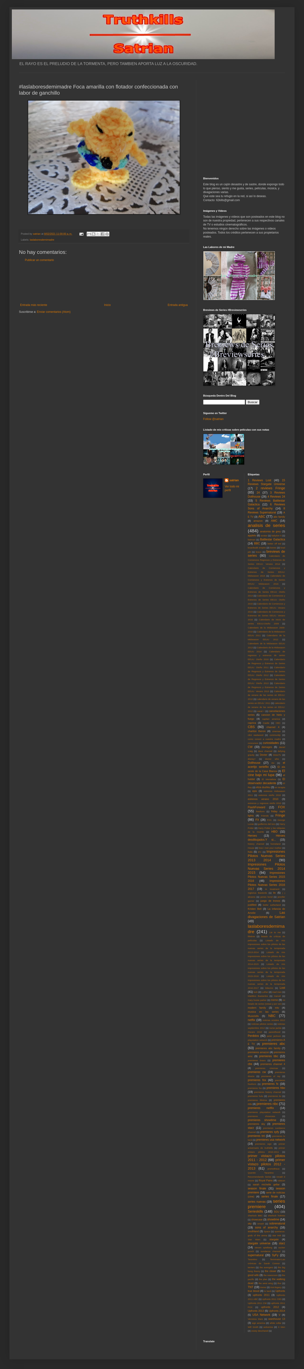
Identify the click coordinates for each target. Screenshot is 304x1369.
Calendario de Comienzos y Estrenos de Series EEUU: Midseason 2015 (266, 572)
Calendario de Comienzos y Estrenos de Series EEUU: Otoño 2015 (266, 599)
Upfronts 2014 (277, 1310)
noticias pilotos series (262, 1024)
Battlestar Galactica (272, 539)
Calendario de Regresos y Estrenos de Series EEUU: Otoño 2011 (266, 663)
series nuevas (257, 1201)
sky (250, 1223)
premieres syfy (269, 1132)
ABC (261, 516)
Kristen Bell (255, 908)
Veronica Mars (255, 1319)
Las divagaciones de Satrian (266, 915)
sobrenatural (277, 1223)
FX (257, 819)
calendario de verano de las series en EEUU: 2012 (266, 707)
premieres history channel (267, 1092)
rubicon (281, 1180)
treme (263, 1287)
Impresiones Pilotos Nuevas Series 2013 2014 (266, 856)
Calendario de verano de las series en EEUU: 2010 (266, 695)
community (275, 735)
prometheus (274, 1168)
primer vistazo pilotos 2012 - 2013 (266, 1164)
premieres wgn (263, 1144)
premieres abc (273, 1044)
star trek (276, 1235)
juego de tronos (270, 900)
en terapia (280, 787)
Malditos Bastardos (258, 996)
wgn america (258, 1323)
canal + (261, 711)
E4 (273, 763)
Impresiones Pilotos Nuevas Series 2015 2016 (266, 877)
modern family (257, 1007)
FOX (281, 807)
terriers (251, 1267)
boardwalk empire (257, 547)
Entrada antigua (178, 305)
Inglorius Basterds (257, 893)
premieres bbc (268, 1056)
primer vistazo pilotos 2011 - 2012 (266, 1158)
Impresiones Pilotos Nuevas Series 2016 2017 (266, 885)
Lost (282, 987)
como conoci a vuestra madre (264, 739)
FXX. (269, 820)
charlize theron (257, 731)
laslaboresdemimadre (42, 239)
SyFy (275, 1255)
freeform (260, 811)
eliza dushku (263, 787)
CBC (278, 723)
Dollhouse (254, 762)
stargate (274, 1239)
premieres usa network (270, 1139)
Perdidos (253, 1036)
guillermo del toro (266, 824)
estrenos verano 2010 (263, 799)
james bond (266, 897)
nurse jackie (275, 1028)
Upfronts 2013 (256, 1310)
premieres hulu (255, 1096)
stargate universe (259, 1243)
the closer (270, 1271)
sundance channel (270, 1251)
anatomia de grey (270, 531)
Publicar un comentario (39, 260)
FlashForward (256, 807)
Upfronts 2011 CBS (272, 1299)
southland (253, 1231)
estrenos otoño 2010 (270, 795)
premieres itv (274, 1096)
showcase (257, 1219)
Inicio (107, 305)
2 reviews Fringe (270, 488)
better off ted (274, 543)
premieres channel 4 (272, 1064)
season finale (257, 1188)
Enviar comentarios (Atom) (54, 312)
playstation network (257, 1040)
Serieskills (255, 1211)
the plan (263, 1279)
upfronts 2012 (270, 1307)
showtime (273, 1219)
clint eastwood (256, 735)
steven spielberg (263, 1247)
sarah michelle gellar (266, 1184)
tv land (267, 1291)
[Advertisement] (104, 282)
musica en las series (263, 1011)
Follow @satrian (213, 419)
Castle (266, 723)
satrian (234, 480)
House (251, 848)
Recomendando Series (260, 1176)
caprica (252, 722)
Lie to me (275, 932)
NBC (271, 1016)
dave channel (265, 751)
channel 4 (272, 727)
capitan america (271, 719)
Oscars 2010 (255, 1032)
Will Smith (253, 1327)
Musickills (253, 1016)
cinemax (276, 731)
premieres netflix (261, 1108)
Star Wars (254, 1239)
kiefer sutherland (272, 905)
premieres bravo (257, 1060)
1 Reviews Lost (259, 480)
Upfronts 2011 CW (257, 1303)
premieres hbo (276, 1088)
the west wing (266, 1283)
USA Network (261, 1314)
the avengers (266, 1267)
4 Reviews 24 (276, 496)
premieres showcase (261, 1116)
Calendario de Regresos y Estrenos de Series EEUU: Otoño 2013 (266, 679)
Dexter (263, 754)
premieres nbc (267, 1104)
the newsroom (271, 1275)
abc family (279, 516)
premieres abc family (268, 1048)
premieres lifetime (257, 1100)
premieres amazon (258, 1052)
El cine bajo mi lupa (266, 773)
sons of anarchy (266, 1227)
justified (252, 904)
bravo (258, 552)
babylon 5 (277, 535)
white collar (275, 1323)
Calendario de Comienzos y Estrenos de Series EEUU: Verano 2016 (266, 615)
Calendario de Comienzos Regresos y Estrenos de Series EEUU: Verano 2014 (266, 560)
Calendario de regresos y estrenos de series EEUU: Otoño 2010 (266, 655)
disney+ (252, 759)
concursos (253, 743)
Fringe (280, 815)
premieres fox (257, 1080)
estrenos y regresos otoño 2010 (264, 803)
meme (274, 999)
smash (260, 1223)
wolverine (268, 1327)
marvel (277, 996)
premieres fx (270, 1084)
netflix (251, 1020)
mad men (277, 992)
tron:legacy (276, 1287)
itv (274, 892)
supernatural (256, 1255)
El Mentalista (269, 779)
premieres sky (256, 1123)
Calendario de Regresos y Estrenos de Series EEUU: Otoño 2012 (266, 671)
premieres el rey (270, 1076)
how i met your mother (270, 848)
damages (267, 747)
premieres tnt (256, 1136)
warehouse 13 (276, 1318)
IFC (260, 852)
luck (256, 992)
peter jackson (274, 1036)
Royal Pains (266, 1180)
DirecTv (277, 755)
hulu (250, 851)
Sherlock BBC (255, 1215)
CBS (251, 727)
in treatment (272, 889)
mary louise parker (257, 1000)
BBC (257, 543)
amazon (258, 520)
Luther (265, 992)
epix (254, 791)
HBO (274, 831)
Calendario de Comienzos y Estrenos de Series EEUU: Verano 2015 (266, 607)
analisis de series (266, 525)
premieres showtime (262, 1120)
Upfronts (280, 1291)
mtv (277, 1007)
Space (267, 1231)
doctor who (272, 759)
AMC (274, 520)
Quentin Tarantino (261, 1172)
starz (282, 1243)
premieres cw (257, 1072)
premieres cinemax (266, 1068)
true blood (253, 1291)
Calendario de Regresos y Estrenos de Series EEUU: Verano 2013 (266, 687)
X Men (281, 1327)
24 (258, 492)
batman (251, 539)
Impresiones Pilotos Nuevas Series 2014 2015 (266, 868)
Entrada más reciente (33, 305)
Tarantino (252, 1259)
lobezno (269, 988)
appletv (252, 535)
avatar (264, 535)
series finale (269, 1196)
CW (250, 747)
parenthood (274, 1032)
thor (279, 1283)
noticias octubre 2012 (274, 1020)
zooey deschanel (259, 1330)
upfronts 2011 (261, 1295)
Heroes (252, 835)
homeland (276, 844)
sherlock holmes (276, 1215)
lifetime (251, 936)
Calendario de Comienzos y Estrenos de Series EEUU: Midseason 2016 (266, 579)
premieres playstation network (264, 1112)
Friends (265, 815)
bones (273, 547)
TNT (250, 1287)
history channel (256, 844)
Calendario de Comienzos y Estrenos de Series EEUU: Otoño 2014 (266, 592)
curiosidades (271, 743)
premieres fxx (255, 1088)
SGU (276, 1211)
